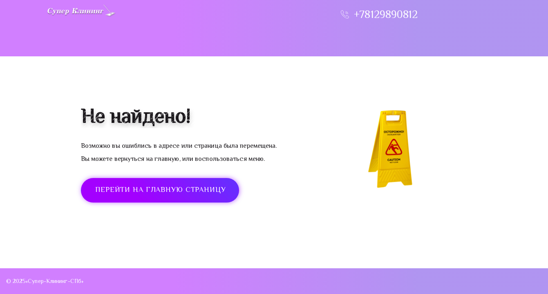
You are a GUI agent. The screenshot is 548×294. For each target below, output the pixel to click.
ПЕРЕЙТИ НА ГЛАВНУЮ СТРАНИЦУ (160, 190)
